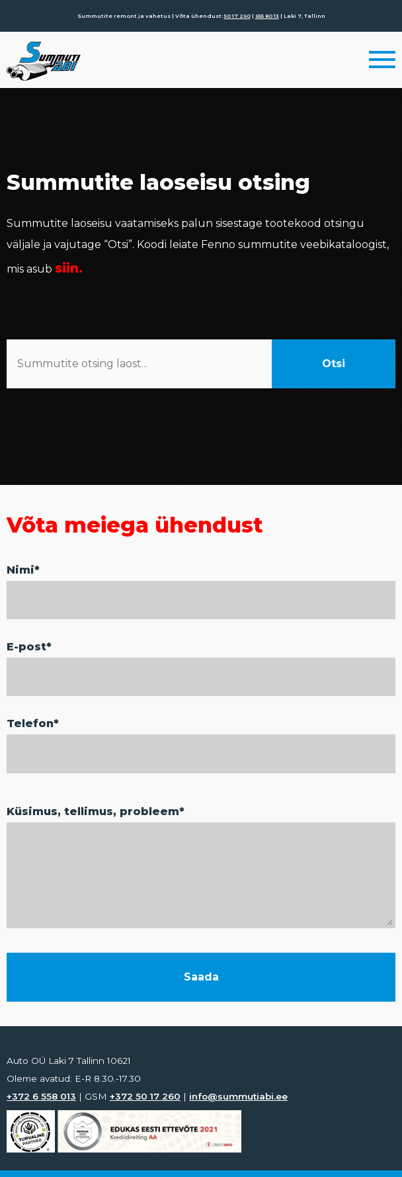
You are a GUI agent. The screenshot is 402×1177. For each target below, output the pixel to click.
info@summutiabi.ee (238, 1096)
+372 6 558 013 (41, 1096)
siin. (69, 268)
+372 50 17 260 (145, 1096)
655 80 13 (267, 16)
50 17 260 (237, 16)
